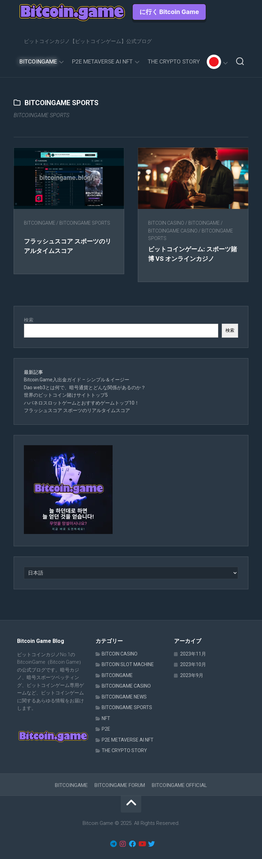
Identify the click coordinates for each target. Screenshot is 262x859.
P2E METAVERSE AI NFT (102, 61)
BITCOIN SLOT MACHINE (128, 664)
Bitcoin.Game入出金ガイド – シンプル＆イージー (76, 379)
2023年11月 (193, 654)
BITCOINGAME (38, 61)
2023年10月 (193, 664)
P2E (106, 729)
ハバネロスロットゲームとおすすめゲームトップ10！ (81, 403)
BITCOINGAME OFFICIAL (179, 785)
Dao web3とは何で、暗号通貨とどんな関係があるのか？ (85, 387)
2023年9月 (191, 675)
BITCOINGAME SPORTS (84, 223)
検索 (28, 320)
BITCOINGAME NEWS (124, 697)
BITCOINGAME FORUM (119, 785)
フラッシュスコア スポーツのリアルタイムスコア (77, 410)
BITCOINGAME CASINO (173, 231)
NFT (106, 718)
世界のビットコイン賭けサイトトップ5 (66, 395)
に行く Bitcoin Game (169, 11)
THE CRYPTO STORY (174, 61)
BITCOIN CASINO (166, 223)
